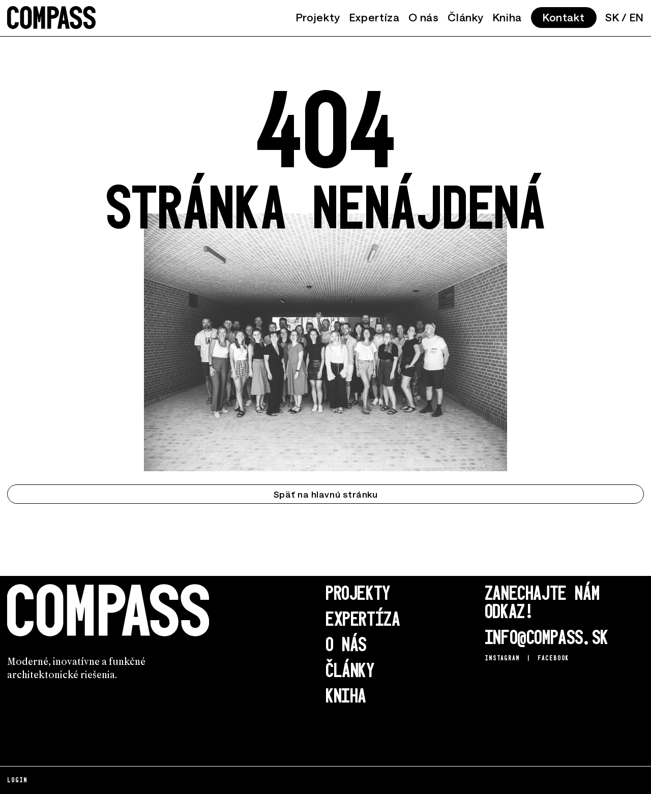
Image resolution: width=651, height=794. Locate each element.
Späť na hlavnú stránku (326, 494)
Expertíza (374, 17)
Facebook (553, 657)
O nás (423, 17)
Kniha (507, 17)
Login (17, 779)
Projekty (318, 17)
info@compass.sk (546, 636)
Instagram (502, 657)
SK (612, 17)
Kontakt (563, 17)
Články (466, 17)
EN (637, 17)
